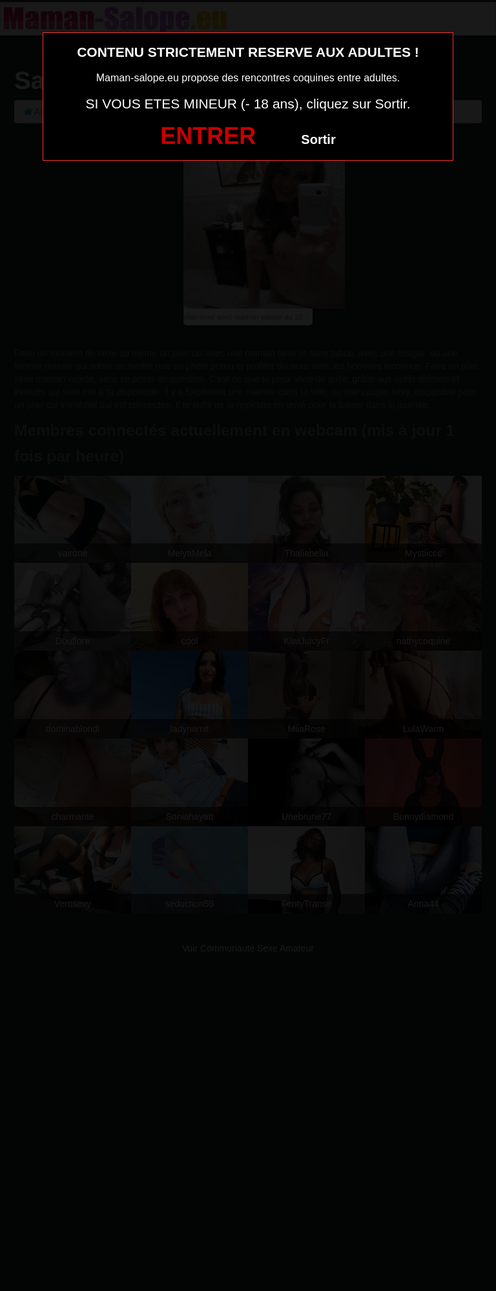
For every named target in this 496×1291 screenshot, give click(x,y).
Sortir (318, 139)
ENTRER (208, 136)
